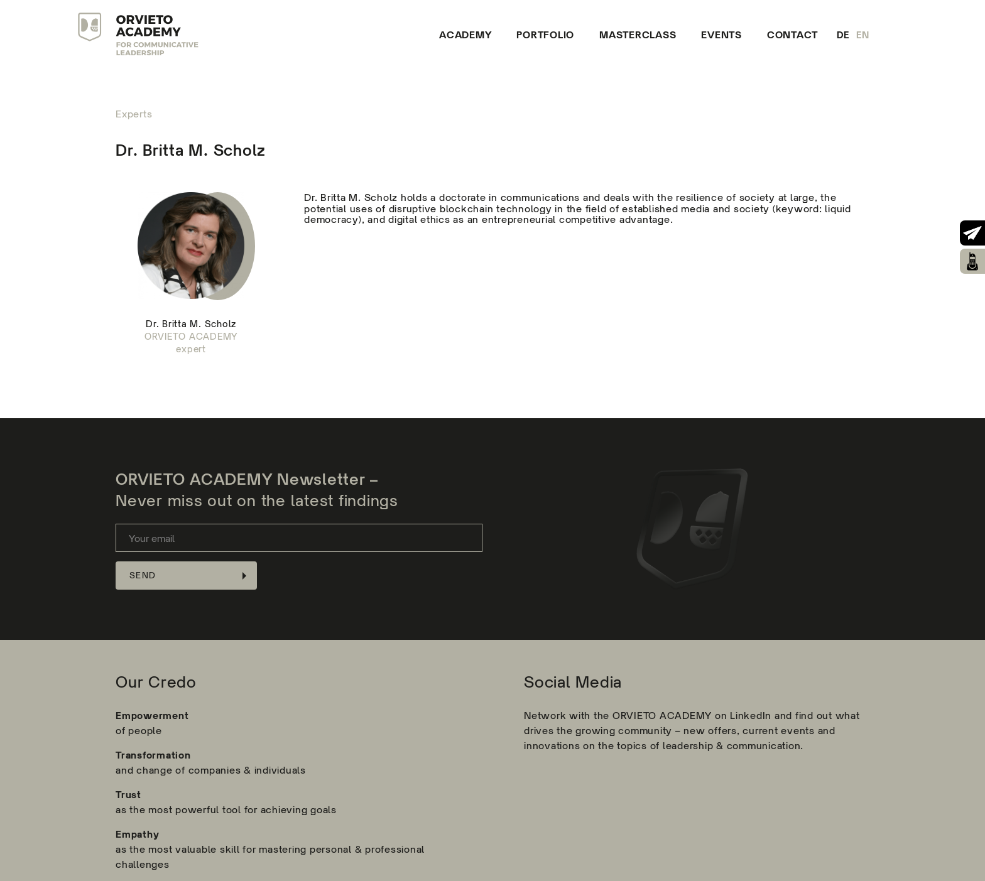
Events (721, 34)
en (863, 35)
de (843, 35)
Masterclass (637, 34)
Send (142, 575)
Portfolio (545, 34)
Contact (792, 34)
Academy (465, 34)
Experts (134, 114)
